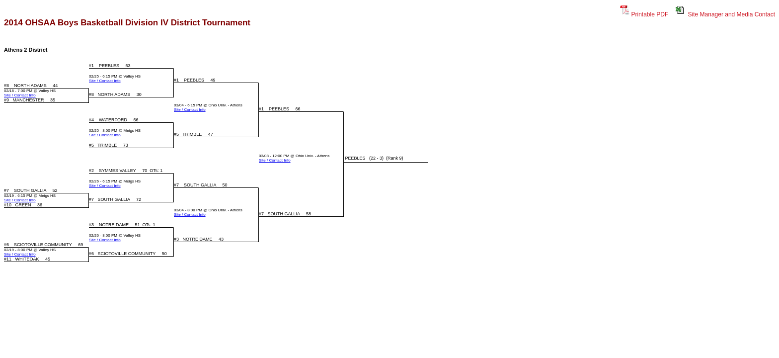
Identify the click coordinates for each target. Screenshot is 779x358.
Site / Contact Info (105, 81)
